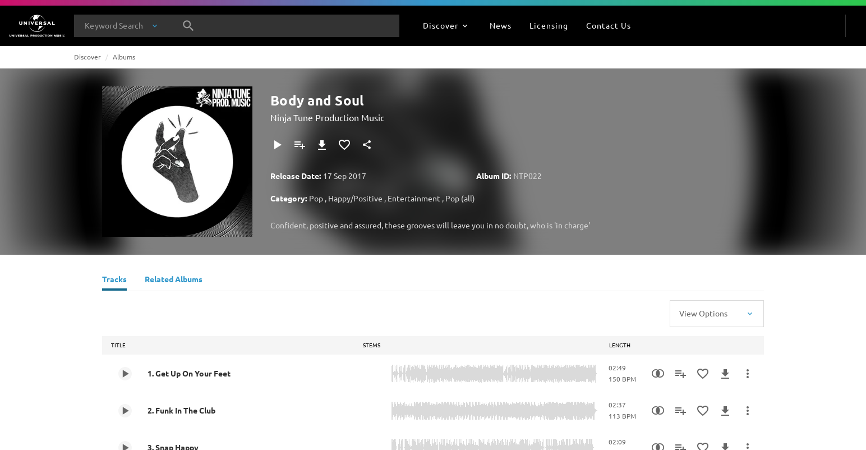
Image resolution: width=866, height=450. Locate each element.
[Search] (188, 26)
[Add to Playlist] (299, 144)
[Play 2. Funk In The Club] (125, 410)
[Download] (322, 144)
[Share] (367, 144)
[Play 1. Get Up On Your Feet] (125, 373)
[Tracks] (114, 280)
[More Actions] (747, 373)
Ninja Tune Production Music (327, 117)
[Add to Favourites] (344, 144)
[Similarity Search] (658, 373)
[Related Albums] (173, 280)
